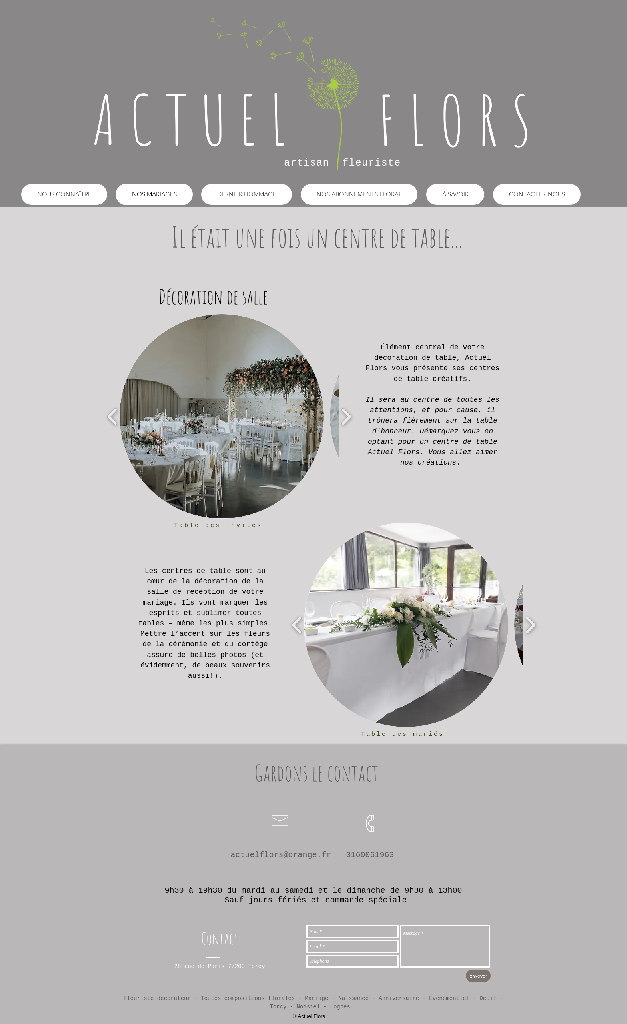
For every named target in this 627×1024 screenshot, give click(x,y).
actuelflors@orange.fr (280, 855)
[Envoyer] (478, 976)
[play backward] (113, 416)
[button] (246, 194)
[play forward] (346, 416)
